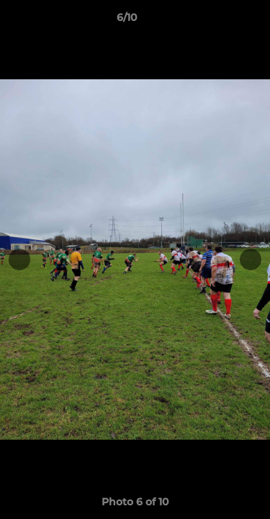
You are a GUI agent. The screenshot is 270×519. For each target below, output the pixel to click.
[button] (218, 20)
